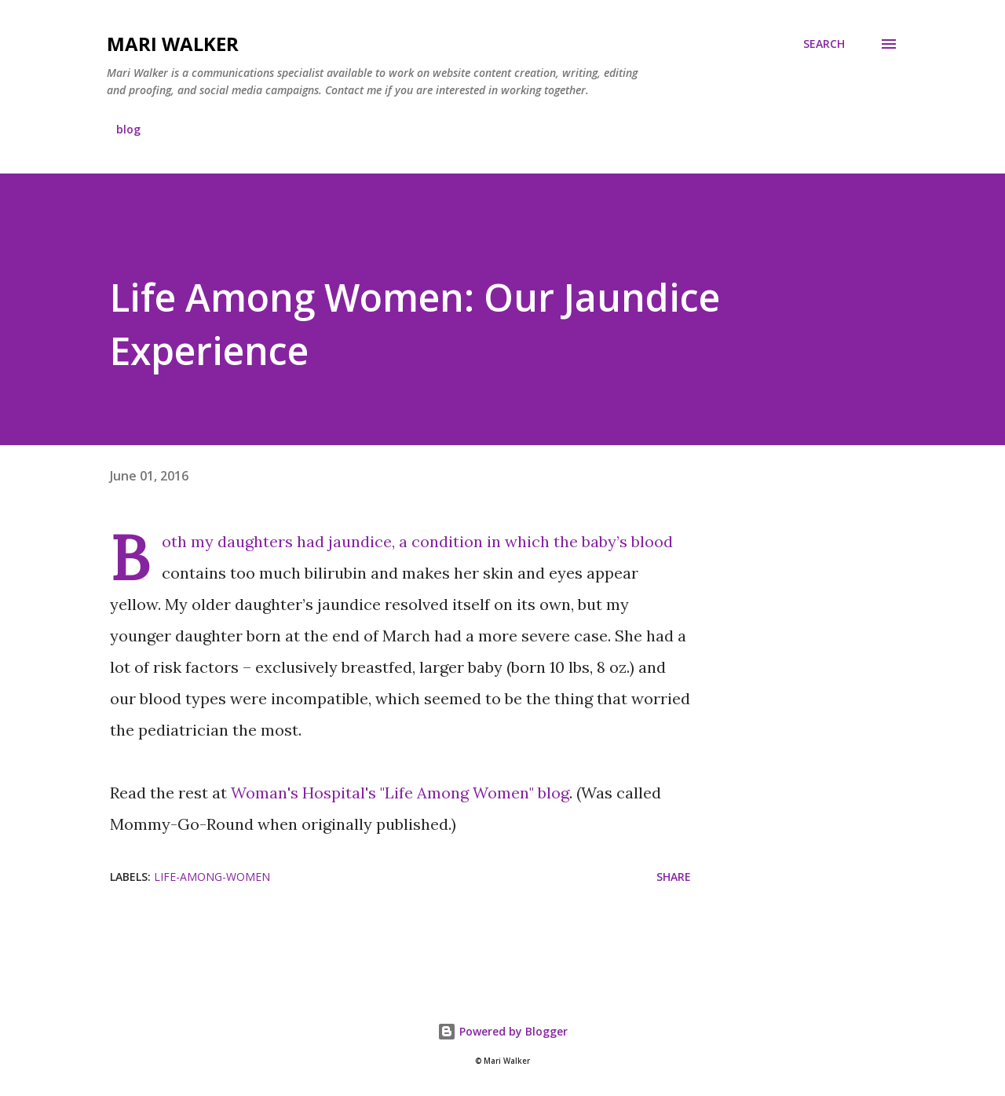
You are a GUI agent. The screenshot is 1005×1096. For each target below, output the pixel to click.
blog (128, 129)
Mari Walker (173, 44)
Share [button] (673, 876)
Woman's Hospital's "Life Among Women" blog (400, 792)
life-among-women (212, 876)
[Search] (824, 44)
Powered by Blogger (502, 1031)
